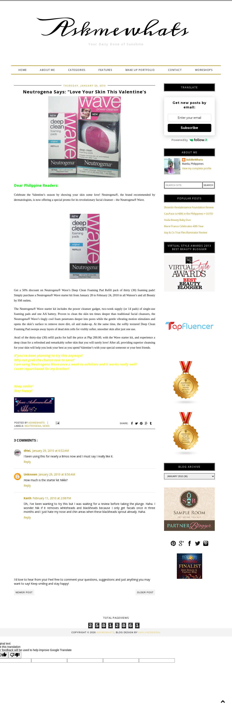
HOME (22, 70)
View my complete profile (196, 168)
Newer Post (24, 592)
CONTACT (175, 70)
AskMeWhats (194, 159)
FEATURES (105, 70)
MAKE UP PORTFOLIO (140, 70)
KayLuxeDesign (149, 632)
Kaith (27, 498)
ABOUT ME (47, 70)
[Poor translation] (14, 655)
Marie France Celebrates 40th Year (184, 226)
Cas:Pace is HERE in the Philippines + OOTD (188, 213)
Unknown (30, 474)
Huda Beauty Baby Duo (177, 220)
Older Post (145, 592)
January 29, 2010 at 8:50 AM (57, 474)
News (46, 426)
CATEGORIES (76, 70)
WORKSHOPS (204, 70)
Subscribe (189, 128)
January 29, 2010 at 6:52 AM (50, 451)
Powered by (189, 140)
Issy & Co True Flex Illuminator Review (185, 232)
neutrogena (33, 426)
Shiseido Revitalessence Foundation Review (189, 207)
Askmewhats (116, 29)
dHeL (27, 451)
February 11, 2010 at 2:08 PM (52, 498)
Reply (27, 462)
